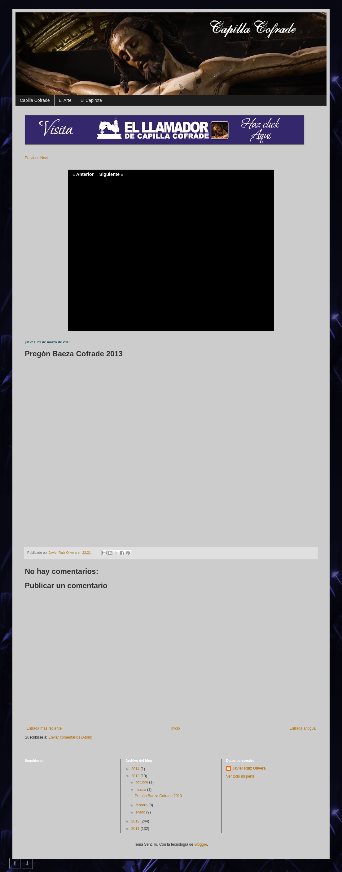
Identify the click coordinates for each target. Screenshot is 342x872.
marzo (141, 789)
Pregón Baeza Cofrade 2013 (158, 796)
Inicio (175, 728)
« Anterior (83, 174)
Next (44, 158)
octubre (142, 782)
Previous (32, 158)
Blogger (200, 844)
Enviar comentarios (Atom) (70, 737)
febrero (142, 805)
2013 (136, 776)
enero (141, 812)
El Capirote (91, 100)
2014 (136, 769)
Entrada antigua (302, 728)
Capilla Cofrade (35, 100)
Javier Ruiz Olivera (63, 552)
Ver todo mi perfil (240, 776)
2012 (136, 821)
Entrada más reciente (44, 728)
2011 (136, 828)
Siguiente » (111, 174)
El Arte (65, 100)
